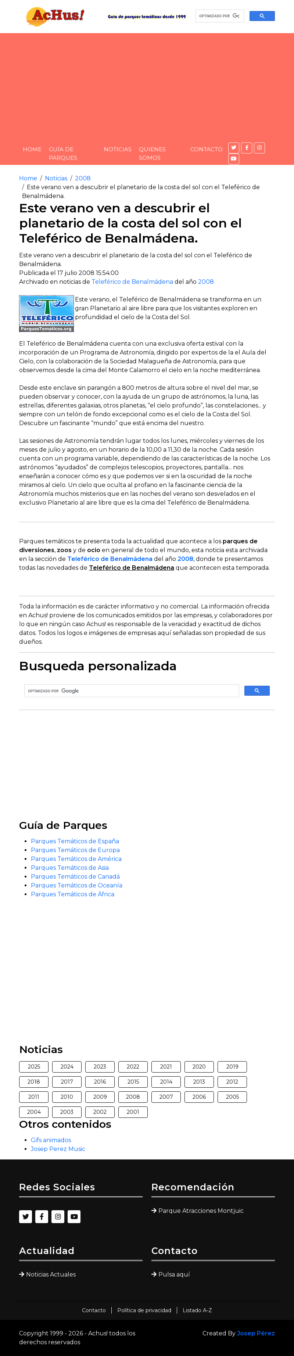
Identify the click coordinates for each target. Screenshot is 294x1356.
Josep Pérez (256, 1333)
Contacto (206, 149)
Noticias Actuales (51, 1274)
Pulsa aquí (174, 1274)
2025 (34, 1066)
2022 (133, 1066)
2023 (100, 1066)
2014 (166, 1081)
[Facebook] (246, 147)
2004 (34, 1112)
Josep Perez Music (58, 1148)
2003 (67, 1112)
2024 (67, 1066)
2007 (166, 1097)
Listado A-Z (197, 1310)
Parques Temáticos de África (72, 894)
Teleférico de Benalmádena (132, 281)
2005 (232, 1097)
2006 (199, 1097)
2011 (33, 1097)
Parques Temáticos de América (76, 858)
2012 (232, 1081)
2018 (34, 1081)
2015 (133, 1081)
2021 (166, 1066)
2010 (67, 1097)
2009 (100, 1097)
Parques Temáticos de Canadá (75, 876)
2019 (232, 1066)
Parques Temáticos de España (75, 841)
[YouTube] (233, 159)
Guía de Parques (63, 153)
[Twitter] (233, 147)
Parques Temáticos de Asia (70, 867)
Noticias (118, 149)
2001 (133, 1112)
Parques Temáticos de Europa (75, 850)
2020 (199, 1066)
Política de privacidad (144, 1310)
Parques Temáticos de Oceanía (76, 885)
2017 (67, 1081)
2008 (83, 178)
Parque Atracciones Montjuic (201, 1210)
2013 (199, 1081)
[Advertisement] (147, 84)
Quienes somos (152, 153)
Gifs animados (51, 1140)
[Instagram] (259, 147)
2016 (100, 1081)
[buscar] (219, 16)
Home (32, 149)
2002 (100, 1112)
